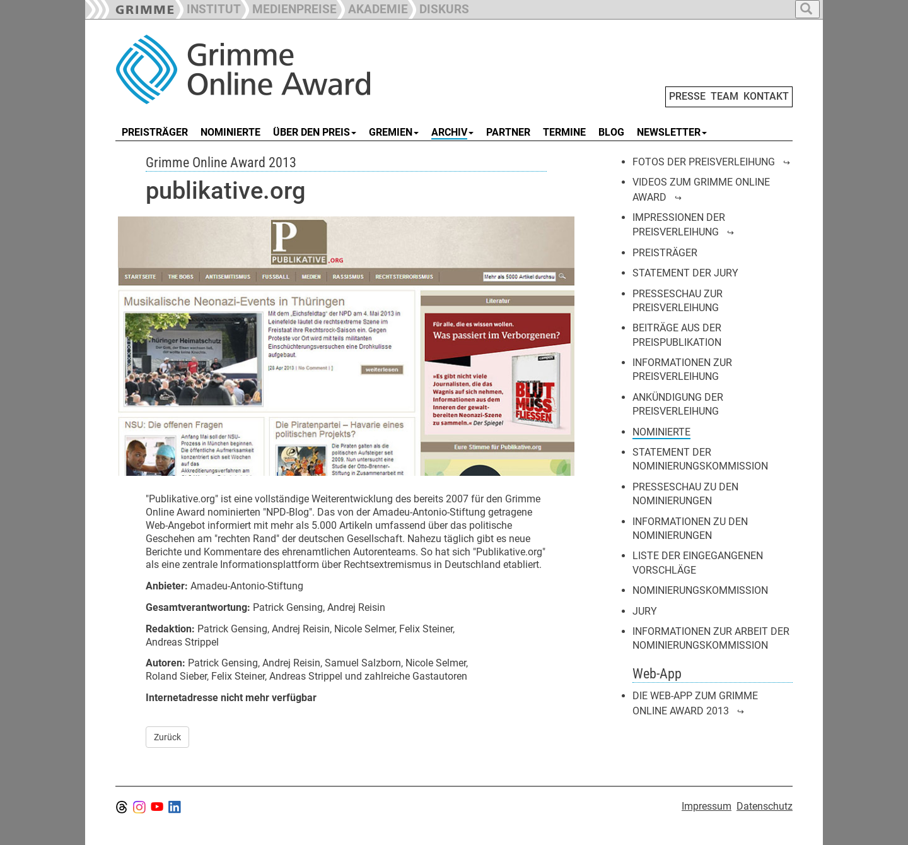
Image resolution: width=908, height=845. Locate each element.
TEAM (724, 96)
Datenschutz (764, 806)
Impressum (706, 806)
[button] (289, 8)
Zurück (167, 737)
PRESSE (687, 96)
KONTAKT (766, 96)
